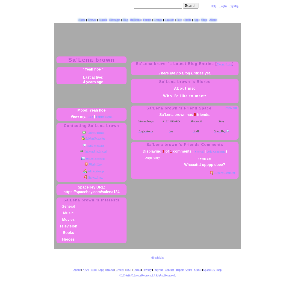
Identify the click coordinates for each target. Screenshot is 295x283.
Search (191, 6)
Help (213, 6)
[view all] (231, 107)
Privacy (146, 269)
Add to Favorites (93, 138)
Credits (120, 269)
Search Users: (120, 6)
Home (82, 19)
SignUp (234, 6)
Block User (93, 164)
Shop (204, 19)
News (86, 269)
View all (199, 151)
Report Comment (222, 172)
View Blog (224, 64)
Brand (110, 269)
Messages (114, 19)
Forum (147, 19)
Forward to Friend (93, 151)
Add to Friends (93, 132)
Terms (137, 269)
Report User (93, 177)
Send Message (93, 145)
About (213, 19)
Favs (179, 19)
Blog (125, 19)
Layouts (169, 19)
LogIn (223, 6)
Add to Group (93, 171)
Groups (157, 19)
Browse (92, 19)
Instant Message (93, 158)
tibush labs (157, 257)
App (196, 19)
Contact (169, 269)
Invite (187, 19)
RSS (128, 269)
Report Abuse (184, 269)
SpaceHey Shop (212, 269)
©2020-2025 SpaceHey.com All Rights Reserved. (147, 275)
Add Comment (216, 151)
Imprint (158, 269)
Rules (94, 269)
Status (197, 269)
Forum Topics (104, 116)
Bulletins (135, 19)
